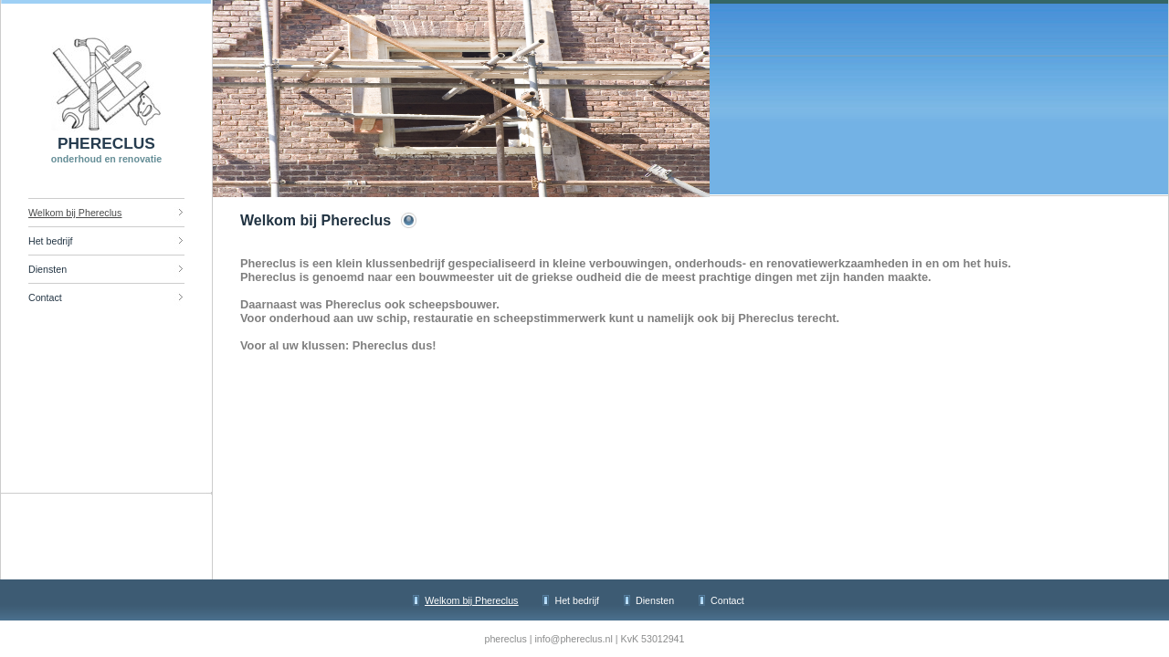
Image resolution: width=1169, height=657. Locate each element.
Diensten (47, 269)
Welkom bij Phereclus (74, 212)
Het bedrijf (50, 240)
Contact (45, 297)
